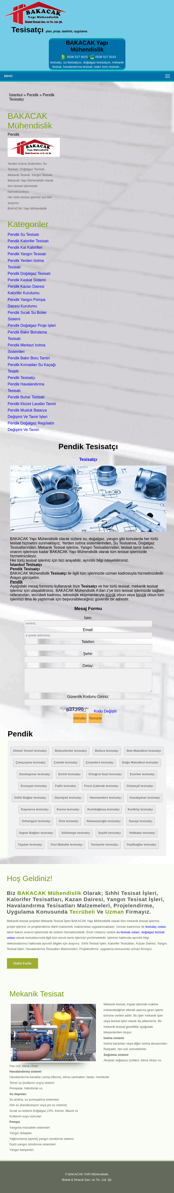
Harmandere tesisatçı (106, 797)
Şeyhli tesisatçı (109, 833)
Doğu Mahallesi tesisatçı (140, 762)
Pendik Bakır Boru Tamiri (29, 358)
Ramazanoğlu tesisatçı (103, 821)
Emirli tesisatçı (69, 774)
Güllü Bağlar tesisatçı (30, 797)
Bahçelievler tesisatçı (71, 750)
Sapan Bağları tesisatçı (36, 833)
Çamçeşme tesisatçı (30, 762)
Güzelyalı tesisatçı (68, 797)
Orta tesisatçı (69, 821)
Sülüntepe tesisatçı (75, 833)
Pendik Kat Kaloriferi (25, 247)
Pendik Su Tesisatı (23, 234)
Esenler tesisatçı (142, 774)
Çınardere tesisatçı (100, 762)
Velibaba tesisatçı (142, 833)
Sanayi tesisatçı (140, 821)
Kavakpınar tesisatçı (145, 797)
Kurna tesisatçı (68, 809)
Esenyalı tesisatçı (34, 786)
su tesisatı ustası (128, 932)
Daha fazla (23, 963)
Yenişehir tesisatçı (104, 844)
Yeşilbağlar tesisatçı (141, 844)
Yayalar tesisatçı (30, 844)
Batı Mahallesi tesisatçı (144, 750)
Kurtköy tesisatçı (140, 809)
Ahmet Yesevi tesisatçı (30, 750)
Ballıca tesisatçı (106, 750)
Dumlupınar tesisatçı (34, 774)
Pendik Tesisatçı (21, 378)
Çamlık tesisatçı (66, 762)
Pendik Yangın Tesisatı (27, 254)
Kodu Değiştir (105, 711)
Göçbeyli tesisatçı (140, 786)
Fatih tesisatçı (65, 786)
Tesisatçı (88, 459)
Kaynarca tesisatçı (35, 809)
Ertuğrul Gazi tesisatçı (105, 774)
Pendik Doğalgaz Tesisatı (29, 273)
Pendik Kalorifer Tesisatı (28, 241)
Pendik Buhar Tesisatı (26, 397)
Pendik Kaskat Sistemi (27, 280)
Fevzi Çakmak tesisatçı (101, 786)
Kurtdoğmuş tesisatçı (103, 809)
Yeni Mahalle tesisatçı (66, 844)
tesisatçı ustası (155, 926)
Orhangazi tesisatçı (36, 821)
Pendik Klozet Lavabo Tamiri (32, 404)
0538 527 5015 (74, 57)
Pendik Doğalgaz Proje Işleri (32, 325)
